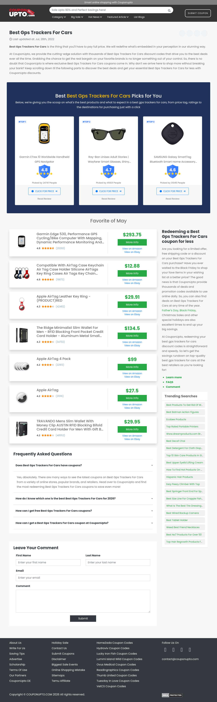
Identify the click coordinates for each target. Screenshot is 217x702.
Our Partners (17, 675)
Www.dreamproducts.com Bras (184, 434)
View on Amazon (132, 248)
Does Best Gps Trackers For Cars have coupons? (49, 465)
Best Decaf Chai (175, 441)
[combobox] (111, 10)
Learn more (174, 377)
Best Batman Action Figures (182, 412)
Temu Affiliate (61, 681)
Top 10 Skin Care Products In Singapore (189, 455)
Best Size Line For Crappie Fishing (185, 498)
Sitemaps (58, 675)
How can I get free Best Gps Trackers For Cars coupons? (54, 511)
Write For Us (17, 648)
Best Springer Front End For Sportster (187, 491)
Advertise (15, 659)
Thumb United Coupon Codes (117, 675)
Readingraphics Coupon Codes (118, 670)
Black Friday (188, 310)
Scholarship (17, 664)
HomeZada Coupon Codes (115, 643)
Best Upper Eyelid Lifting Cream (184, 462)
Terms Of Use (18, 670)
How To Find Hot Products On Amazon (188, 469)
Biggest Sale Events (65, 664)
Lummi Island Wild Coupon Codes (119, 659)
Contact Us (59, 648)
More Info (132, 242)
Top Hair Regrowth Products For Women (189, 541)
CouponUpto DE (20, 681)
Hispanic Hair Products (179, 477)
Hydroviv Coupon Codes (113, 648)
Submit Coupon (197, 14)
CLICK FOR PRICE (44, 191)
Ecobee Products (176, 419)
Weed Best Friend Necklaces (183, 527)
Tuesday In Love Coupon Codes (118, 681)
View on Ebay (132, 252)
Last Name (93, 555)
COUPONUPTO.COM (39, 694)
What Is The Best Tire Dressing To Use (188, 505)
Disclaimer (59, 659)
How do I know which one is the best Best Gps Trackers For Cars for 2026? (66, 498)
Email (20, 571)
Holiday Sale (60, 643)
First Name (23, 555)
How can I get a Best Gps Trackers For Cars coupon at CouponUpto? (62, 523)
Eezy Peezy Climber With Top (183, 484)
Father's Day (170, 310)
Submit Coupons (63, 654)
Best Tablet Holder (177, 520)
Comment (23, 586)
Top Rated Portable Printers (182, 426)
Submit (83, 618)
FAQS (169, 382)
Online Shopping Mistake (68, 670)
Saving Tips (17, 654)
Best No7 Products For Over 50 (184, 534)
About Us (15, 643)
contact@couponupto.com (180, 659)
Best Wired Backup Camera (182, 513)
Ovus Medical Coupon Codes (116, 664)
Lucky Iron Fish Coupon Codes (117, 654)
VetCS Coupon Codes (111, 686)
